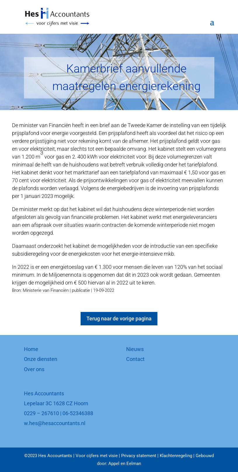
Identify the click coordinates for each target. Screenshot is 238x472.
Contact (135, 359)
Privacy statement (138, 455)
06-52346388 (77, 413)
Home (31, 349)
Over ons (34, 369)
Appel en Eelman (124, 463)
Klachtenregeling (176, 455)
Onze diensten (40, 359)
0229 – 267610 (41, 413)
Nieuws (135, 349)
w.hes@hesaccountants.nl (54, 423)
